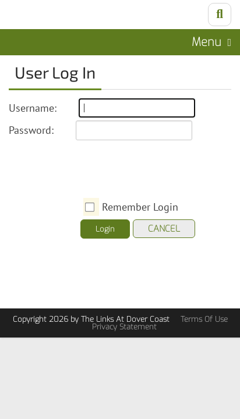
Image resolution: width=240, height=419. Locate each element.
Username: (33, 108)
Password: (31, 130)
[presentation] (171, 166)
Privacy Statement (124, 327)
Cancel (164, 229)
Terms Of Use (204, 319)
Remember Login (140, 207)
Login (105, 229)
